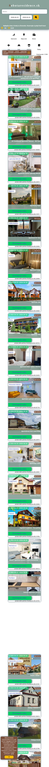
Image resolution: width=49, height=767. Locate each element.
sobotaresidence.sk (24, 5)
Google (8, 741)
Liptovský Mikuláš (15, 159)
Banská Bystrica (14, 62)
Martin (11, 352)
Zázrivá (11, 725)
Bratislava (12, 127)
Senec (11, 417)
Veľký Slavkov (13, 94)
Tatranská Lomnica (15, 661)
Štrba (11, 320)
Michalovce (12, 546)
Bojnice (11, 191)
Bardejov (12, 578)
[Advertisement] (24, 629)
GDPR (12, 754)
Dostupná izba (19, 82)
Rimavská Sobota (14, 384)
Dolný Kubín (13, 481)
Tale (10, 288)
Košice (11, 255)
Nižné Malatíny (14, 449)
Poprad (11, 513)
